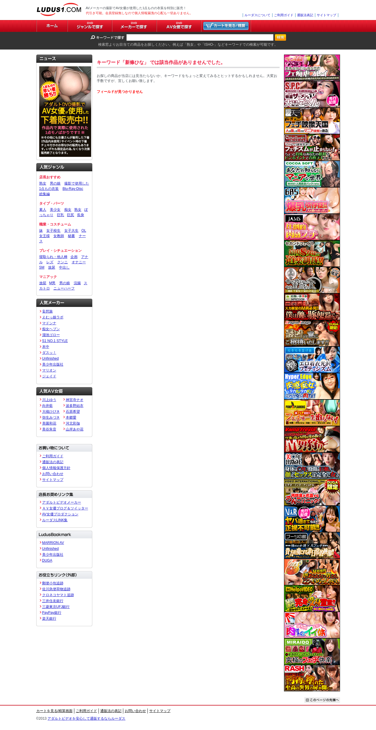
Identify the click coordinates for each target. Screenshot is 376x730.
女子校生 (53, 230)
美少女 (55, 210)
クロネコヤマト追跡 (58, 595)
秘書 (71, 236)
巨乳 (60, 215)
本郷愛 (71, 417)
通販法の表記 (52, 462)
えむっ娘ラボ (52, 317)
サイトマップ (326, 15)
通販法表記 (305, 15)
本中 (45, 347)
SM (42, 267)
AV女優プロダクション (60, 514)
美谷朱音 (49, 429)
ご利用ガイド (283, 15)
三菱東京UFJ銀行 (56, 607)
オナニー (79, 262)
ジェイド (49, 376)
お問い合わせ (52, 474)
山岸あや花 (74, 429)
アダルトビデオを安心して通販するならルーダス (86, 718)
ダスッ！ (49, 353)
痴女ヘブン (51, 329)
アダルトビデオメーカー (61, 502)
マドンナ (49, 323)
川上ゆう (49, 400)
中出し (64, 267)
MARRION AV (53, 543)
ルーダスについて (257, 15)
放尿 (51, 267)
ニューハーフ (64, 288)
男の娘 (55, 183)
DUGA (47, 560)
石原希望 (73, 412)
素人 (42, 210)
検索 (280, 37)
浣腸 (77, 283)
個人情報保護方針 (56, 468)
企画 (74, 257)
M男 (52, 283)
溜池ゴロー (51, 335)
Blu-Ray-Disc (73, 189)
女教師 (58, 236)
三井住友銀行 (52, 601)
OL (83, 230)
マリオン (49, 370)
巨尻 (70, 215)
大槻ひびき (51, 412)
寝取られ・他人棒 (53, 257)
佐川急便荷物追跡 (56, 589)
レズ (49, 262)
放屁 (42, 283)
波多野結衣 (74, 406)
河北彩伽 (73, 423)
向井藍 (47, 406)
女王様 (44, 236)
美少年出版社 (52, 364)
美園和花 (49, 423)
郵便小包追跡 (52, 583)
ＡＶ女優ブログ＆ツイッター (65, 508)
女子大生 (71, 230)
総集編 (44, 194)
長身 (80, 215)
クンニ (62, 262)
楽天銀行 (49, 618)
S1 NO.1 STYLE (55, 341)
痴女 (67, 210)
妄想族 (47, 311)
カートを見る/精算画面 (54, 711)
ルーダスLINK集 (55, 520)
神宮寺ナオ (74, 400)
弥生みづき (51, 417)
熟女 (42, 183)
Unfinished (50, 358)
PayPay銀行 (51, 613)
